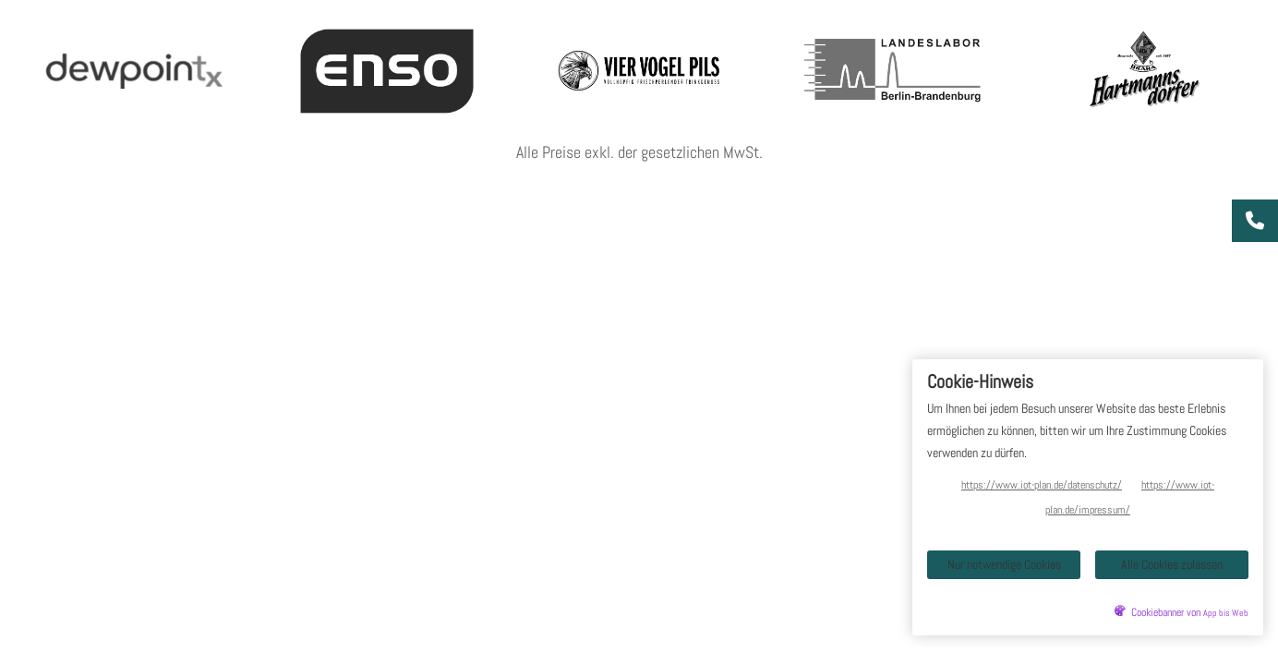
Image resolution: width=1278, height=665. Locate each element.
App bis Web (1225, 613)
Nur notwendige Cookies (1004, 564)
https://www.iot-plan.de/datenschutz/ (1041, 485)
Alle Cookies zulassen (1172, 564)
